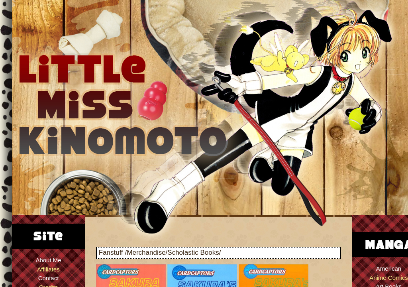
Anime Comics (388, 277)
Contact (48, 278)
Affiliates (48, 269)
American (388, 268)
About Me (48, 260)
